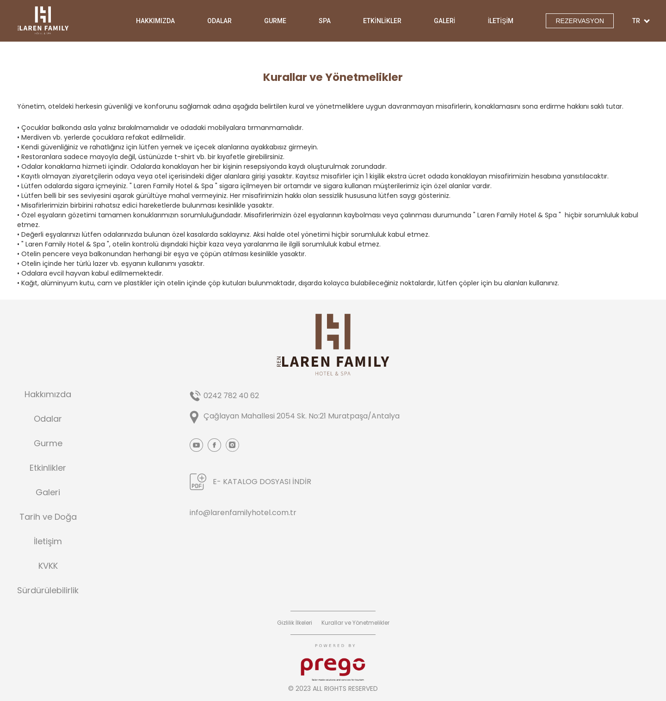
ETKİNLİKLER (382, 21)
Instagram (232, 445)
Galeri (48, 492)
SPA (325, 21)
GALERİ (445, 21)
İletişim (48, 541)
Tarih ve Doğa (48, 517)
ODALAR (219, 21)
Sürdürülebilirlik (48, 590)
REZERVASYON (579, 21)
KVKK (48, 566)
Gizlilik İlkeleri (294, 623)
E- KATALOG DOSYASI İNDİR (262, 481)
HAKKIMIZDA (155, 21)
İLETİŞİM (500, 21)
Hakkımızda (48, 394)
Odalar (48, 419)
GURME (275, 21)
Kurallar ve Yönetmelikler (355, 623)
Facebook (214, 445)
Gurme (48, 443)
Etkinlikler (48, 468)
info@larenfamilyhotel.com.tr (243, 512)
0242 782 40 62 (231, 395)
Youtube (196, 445)
